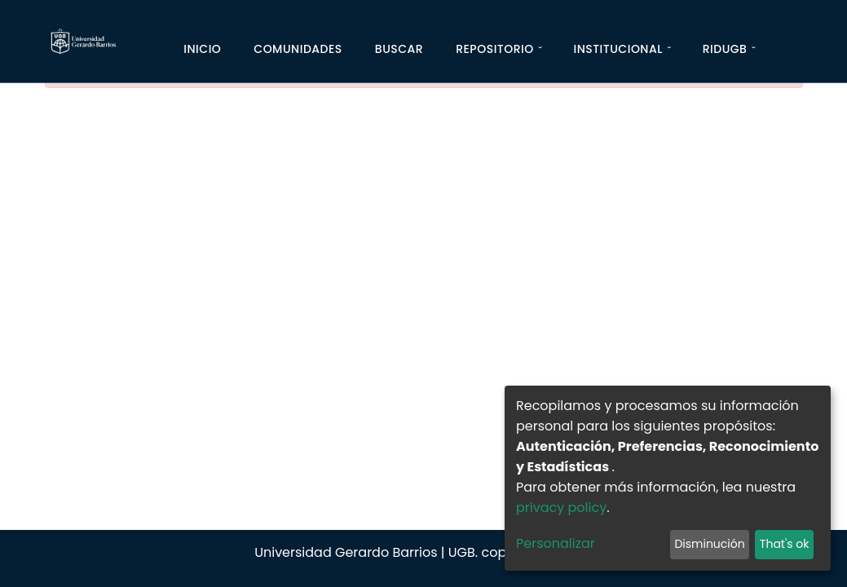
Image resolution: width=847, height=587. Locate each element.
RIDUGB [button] (725, 49)
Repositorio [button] (495, 49)
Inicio (202, 49)
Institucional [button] (617, 49)
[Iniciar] (786, 52)
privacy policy (561, 507)
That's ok (785, 544)
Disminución (709, 544)
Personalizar (555, 543)
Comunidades (298, 49)
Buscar (399, 49)
